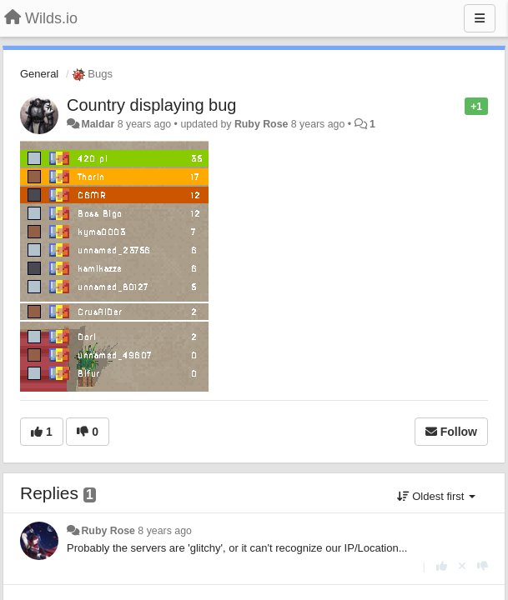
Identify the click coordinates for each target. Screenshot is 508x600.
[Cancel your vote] (462, 566)
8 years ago (165, 531)
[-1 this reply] (482, 566)
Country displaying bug (151, 105)
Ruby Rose (261, 124)
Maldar (97, 124)
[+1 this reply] (441, 566)
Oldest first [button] (436, 496)
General (39, 74)
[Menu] (479, 18)
